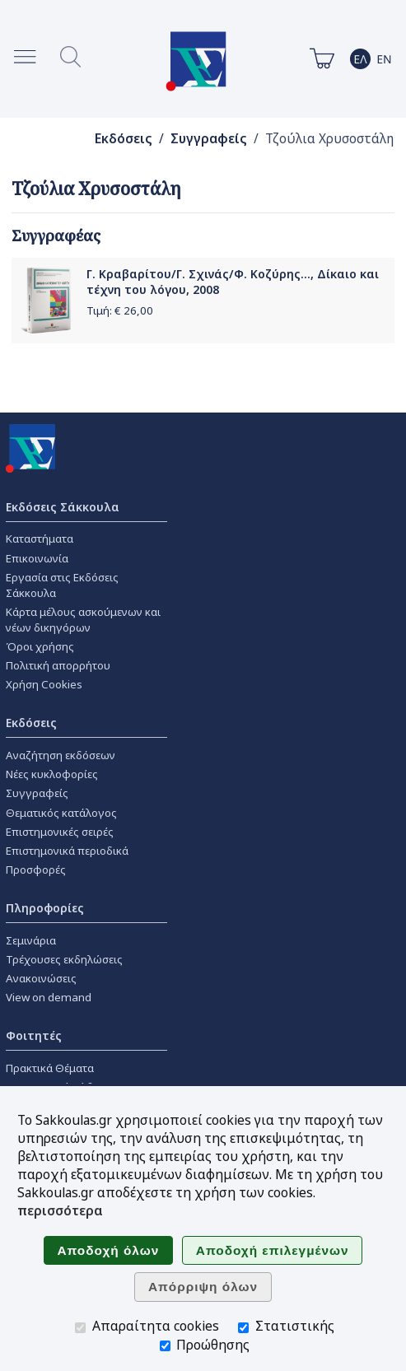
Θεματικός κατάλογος (61, 812)
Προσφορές (36, 869)
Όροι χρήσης (40, 646)
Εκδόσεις (123, 138)
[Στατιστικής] (243, 1327)
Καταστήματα (39, 538)
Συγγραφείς (208, 138)
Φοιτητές (34, 1035)
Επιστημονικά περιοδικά (67, 850)
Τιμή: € (119, 310)
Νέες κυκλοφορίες (52, 774)
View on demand (48, 997)
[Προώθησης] (165, 1346)
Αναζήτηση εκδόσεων (60, 755)
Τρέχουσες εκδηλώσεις (64, 959)
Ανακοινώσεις (41, 978)
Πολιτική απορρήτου (58, 665)
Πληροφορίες (45, 908)
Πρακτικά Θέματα (50, 1068)
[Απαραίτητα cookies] (80, 1327)
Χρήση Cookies (44, 684)
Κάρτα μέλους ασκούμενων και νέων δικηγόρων (83, 619)
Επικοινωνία (37, 558)
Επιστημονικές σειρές (60, 831)
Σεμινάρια (31, 940)
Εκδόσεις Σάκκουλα (62, 507)
